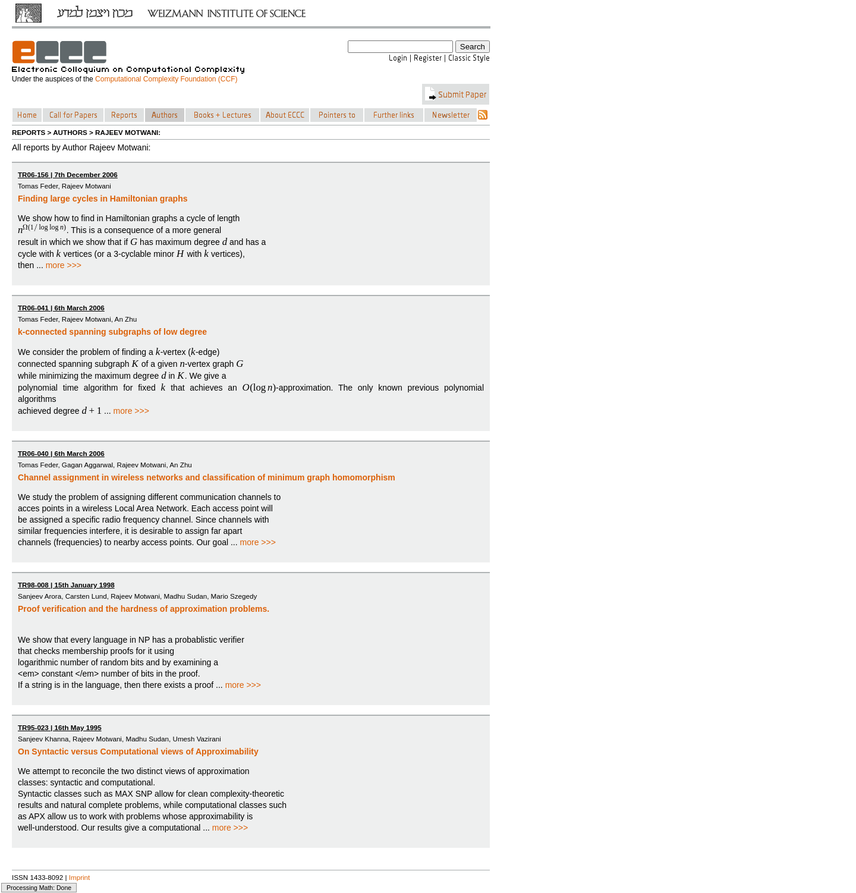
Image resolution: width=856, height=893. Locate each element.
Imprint (79, 877)
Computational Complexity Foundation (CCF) (166, 79)
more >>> (63, 265)
